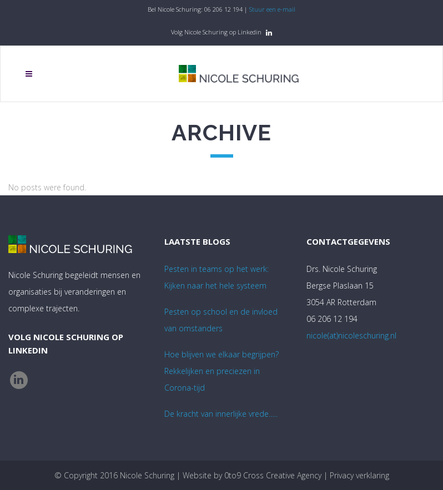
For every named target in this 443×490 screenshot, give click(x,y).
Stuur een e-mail (272, 9)
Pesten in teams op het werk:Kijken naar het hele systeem (216, 277)
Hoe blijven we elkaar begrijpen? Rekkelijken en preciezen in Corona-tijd (221, 371)
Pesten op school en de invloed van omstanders (221, 320)
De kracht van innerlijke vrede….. (221, 413)
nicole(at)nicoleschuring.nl (351, 335)
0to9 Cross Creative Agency (272, 475)
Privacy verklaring (359, 475)
